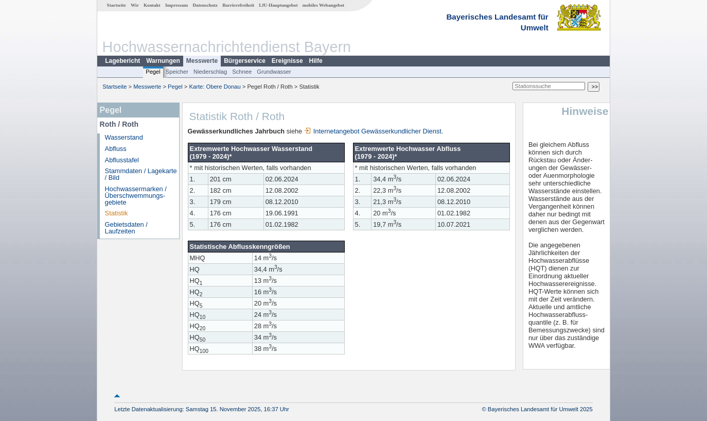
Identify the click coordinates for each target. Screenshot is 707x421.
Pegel (153, 72)
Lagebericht (122, 60)
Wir (135, 5)
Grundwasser (274, 72)
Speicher (177, 72)
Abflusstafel (122, 160)
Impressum (176, 5)
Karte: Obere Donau (215, 86)
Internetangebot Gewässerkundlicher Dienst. (374, 131)
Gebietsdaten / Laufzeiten (126, 228)
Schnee (242, 72)
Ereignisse (287, 60)
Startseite (116, 5)
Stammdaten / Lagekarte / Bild (141, 174)
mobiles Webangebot (323, 5)
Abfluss (116, 149)
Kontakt (152, 5)
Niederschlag (210, 72)
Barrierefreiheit (238, 5)
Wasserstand (124, 137)
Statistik (116, 213)
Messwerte (202, 60)
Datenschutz (205, 5)
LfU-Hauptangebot (278, 5)
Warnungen (163, 60)
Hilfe (316, 60)
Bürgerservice (245, 60)
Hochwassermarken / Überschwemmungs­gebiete (136, 195)
